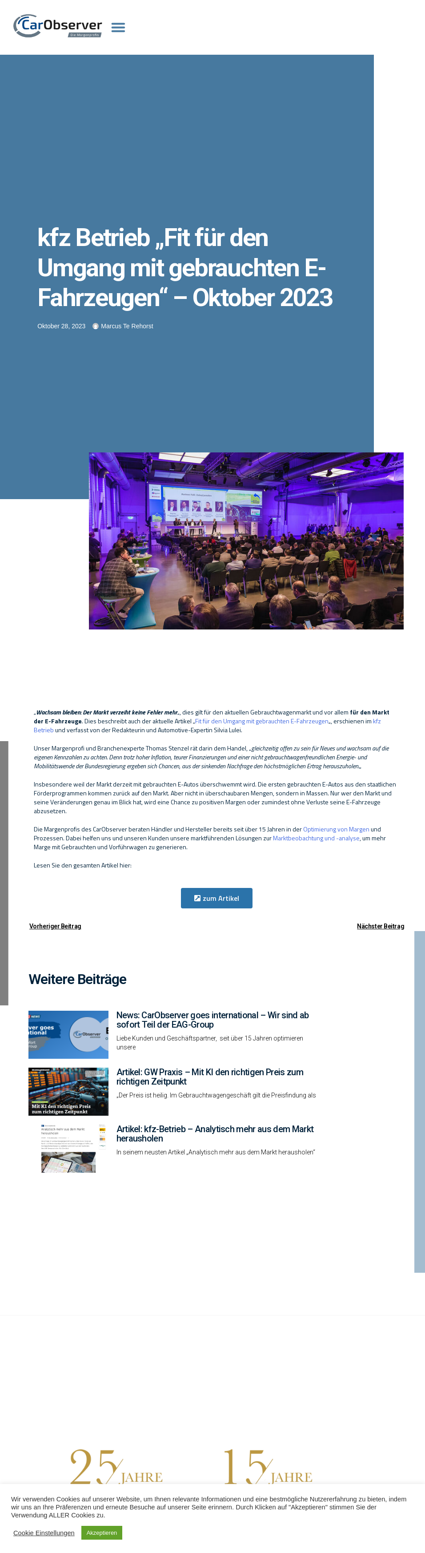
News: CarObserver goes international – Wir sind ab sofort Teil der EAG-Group (212, 1020)
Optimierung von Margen (336, 829)
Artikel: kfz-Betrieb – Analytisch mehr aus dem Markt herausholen (215, 1134)
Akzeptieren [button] (102, 1532)
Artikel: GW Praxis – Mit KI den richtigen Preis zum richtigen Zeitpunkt (209, 1077)
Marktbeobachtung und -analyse (316, 838)
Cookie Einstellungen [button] (44, 1533)
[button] (217, 898)
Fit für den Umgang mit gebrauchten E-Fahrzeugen (262, 721)
